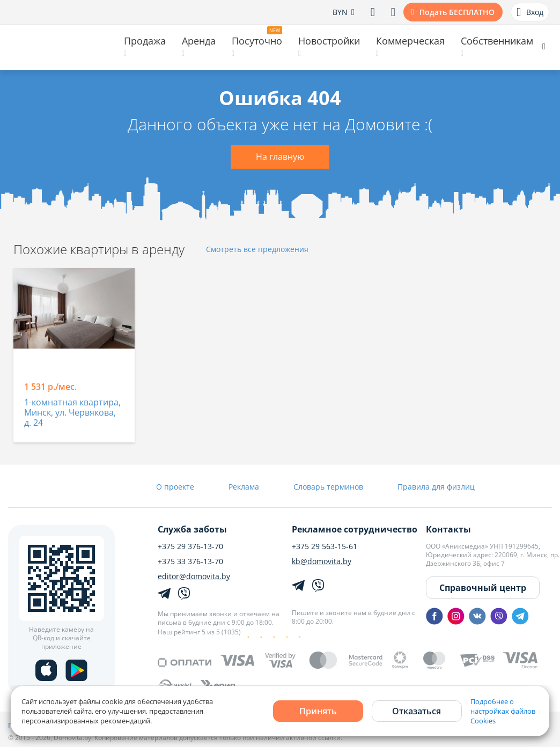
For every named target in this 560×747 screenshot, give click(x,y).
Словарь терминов (328, 487)
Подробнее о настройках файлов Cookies (502, 711)
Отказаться (416, 711)
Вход (530, 12)
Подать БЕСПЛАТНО (457, 12)
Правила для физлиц (436, 487)
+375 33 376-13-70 (190, 561)
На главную (280, 156)
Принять (318, 711)
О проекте (175, 487)
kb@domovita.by (321, 561)
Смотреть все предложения (257, 249)
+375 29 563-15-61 (324, 546)
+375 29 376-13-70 (190, 546)
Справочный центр (482, 588)
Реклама (244, 487)
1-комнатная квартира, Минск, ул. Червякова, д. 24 (72, 412)
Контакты (448, 529)
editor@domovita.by (194, 576)
